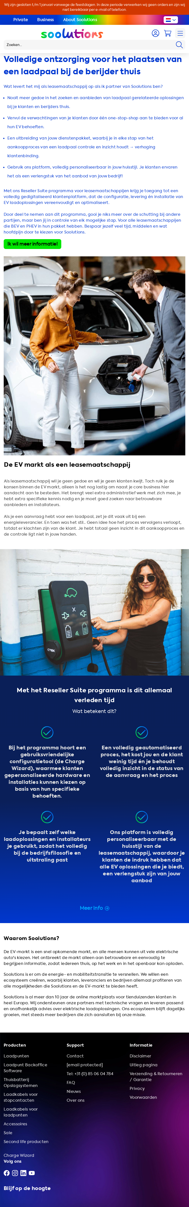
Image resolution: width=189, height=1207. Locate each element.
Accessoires (15, 1124)
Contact (75, 1056)
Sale (8, 1132)
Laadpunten (16, 1056)
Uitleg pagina (144, 1065)
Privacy (137, 1088)
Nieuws (74, 1091)
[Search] (179, 44)
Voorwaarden (143, 1097)
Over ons (76, 1100)
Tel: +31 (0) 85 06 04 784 (90, 1073)
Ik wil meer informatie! (32, 244)
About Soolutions (80, 19)
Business (45, 19)
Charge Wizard (19, 1155)
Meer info (95, 908)
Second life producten (26, 1141)
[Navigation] (180, 33)
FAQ (71, 1082)
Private (20, 19)
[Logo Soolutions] (72, 33)
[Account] (155, 33)
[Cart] (167, 33)
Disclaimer (140, 1056)
